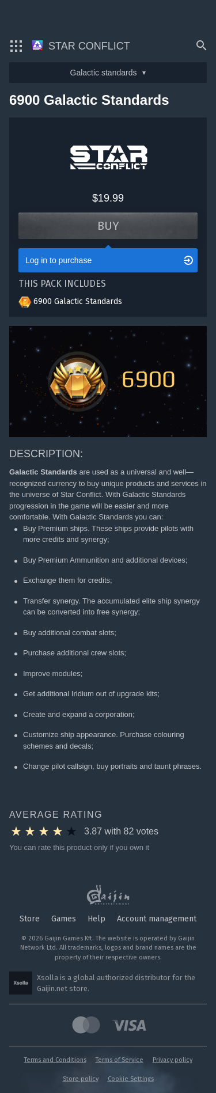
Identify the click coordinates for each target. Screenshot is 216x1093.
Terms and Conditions (55, 1060)
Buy (108, 226)
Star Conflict (81, 46)
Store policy (80, 1079)
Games (63, 919)
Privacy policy (172, 1060)
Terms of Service (119, 1060)
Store (30, 919)
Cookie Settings (131, 1079)
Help (96, 919)
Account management (156, 919)
